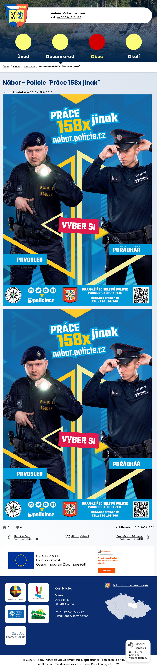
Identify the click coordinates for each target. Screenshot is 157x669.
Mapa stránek (90, 660)
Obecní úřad (60, 56)
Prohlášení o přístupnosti (117, 660)
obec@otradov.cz (76, 616)
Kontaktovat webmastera (63, 660)
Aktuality (29, 66)
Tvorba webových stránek (72, 664)
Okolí (134, 56)
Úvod (23, 56)
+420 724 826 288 (69, 17)
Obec (97, 56)
